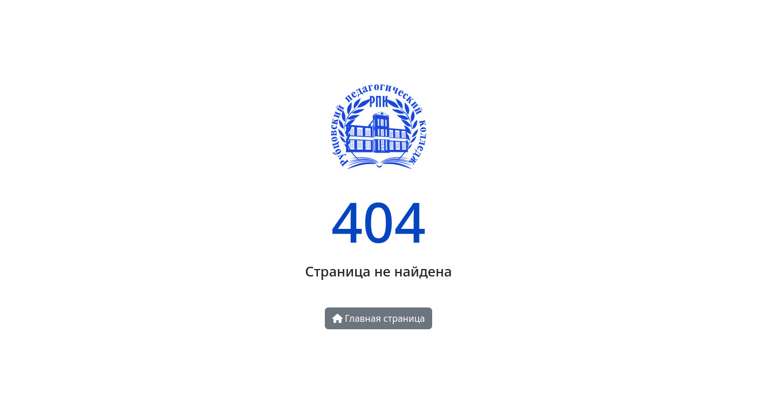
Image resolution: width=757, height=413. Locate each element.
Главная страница (378, 318)
